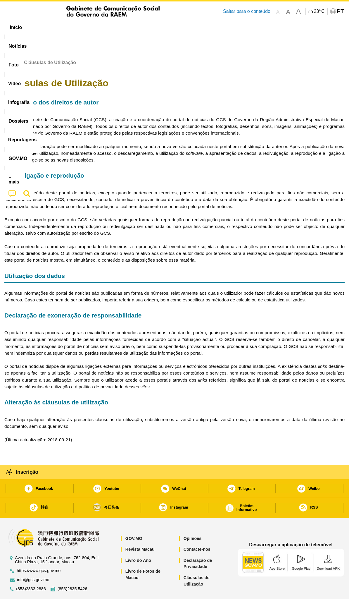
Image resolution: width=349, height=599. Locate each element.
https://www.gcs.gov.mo (39, 553)
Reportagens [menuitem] (189, 27)
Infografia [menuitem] (122, 27)
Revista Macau (140, 531)
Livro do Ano (138, 542)
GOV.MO (133, 520)
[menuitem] (43, 27)
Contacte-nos (197, 531)
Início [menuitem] (16, 27)
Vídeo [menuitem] (93, 27)
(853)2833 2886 (31, 571)
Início (10, 44)
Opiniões (193, 520)
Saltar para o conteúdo (246, 11)
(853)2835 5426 (72, 571)
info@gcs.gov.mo (33, 562)
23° (319, 11)
